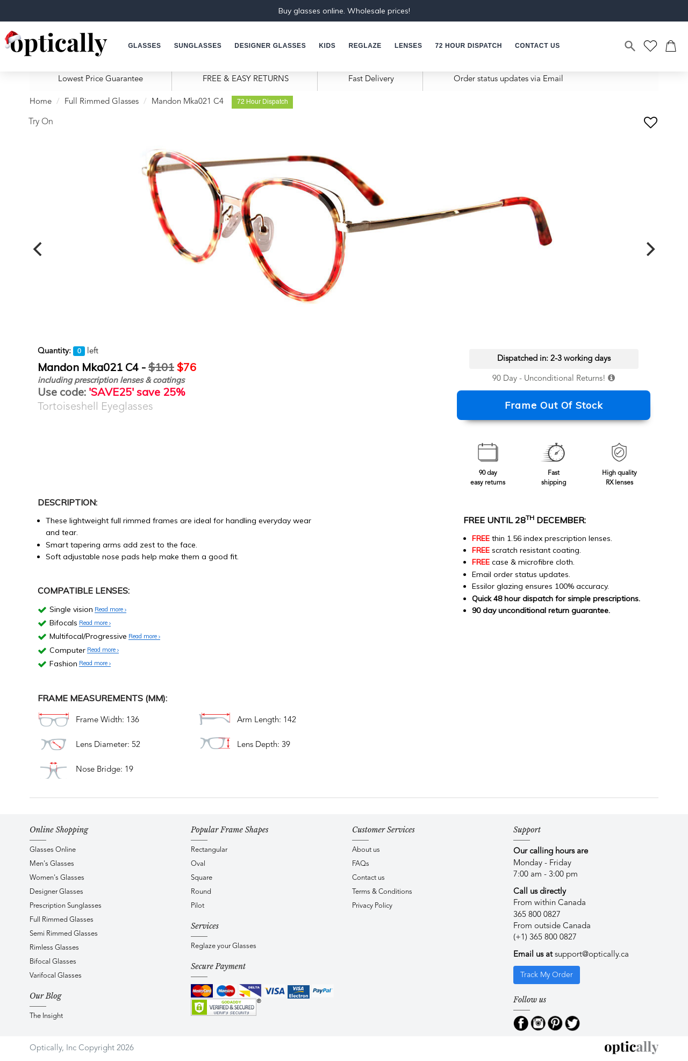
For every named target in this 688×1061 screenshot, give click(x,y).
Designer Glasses (56, 891)
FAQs (360, 863)
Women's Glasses (57, 877)
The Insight (46, 1016)
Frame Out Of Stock (554, 405)
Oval (198, 863)
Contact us (368, 877)
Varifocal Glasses (56, 975)
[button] (327, 46)
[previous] (39, 249)
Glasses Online (53, 849)
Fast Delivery (371, 79)
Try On (40, 122)
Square (201, 877)
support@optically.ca (592, 955)
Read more (110, 610)
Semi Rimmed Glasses (64, 933)
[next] (649, 249)
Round (201, 891)
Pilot (197, 905)
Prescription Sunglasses (66, 905)
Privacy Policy (372, 905)
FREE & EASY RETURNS (246, 79)
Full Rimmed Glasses (101, 102)
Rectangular (209, 849)
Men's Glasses (52, 863)
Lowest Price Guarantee (100, 79)
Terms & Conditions (382, 891)
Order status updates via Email (508, 79)
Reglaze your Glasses (223, 946)
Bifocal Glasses (53, 961)
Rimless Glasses (54, 947)
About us (366, 849)
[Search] (630, 46)
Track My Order (546, 975)
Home (41, 102)
